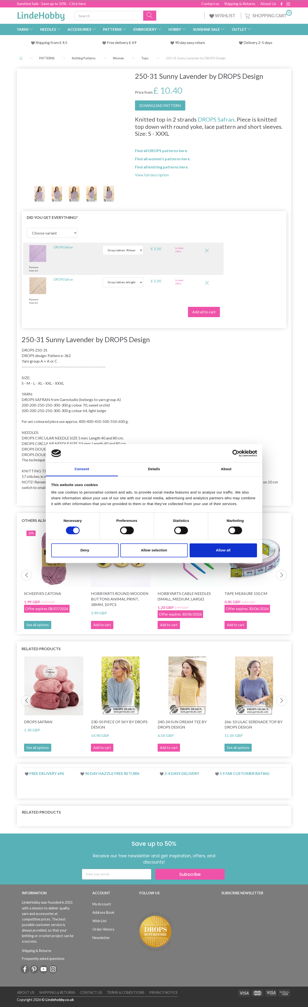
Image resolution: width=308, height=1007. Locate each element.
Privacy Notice (163, 992)
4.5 (64, 42)
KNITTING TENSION (40, 471)
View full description (152, 175)
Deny (84, 550)
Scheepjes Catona (42, 593)
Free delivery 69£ (46, 773)
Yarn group (31, 361)
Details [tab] (154, 469)
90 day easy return (190, 42)
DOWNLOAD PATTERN (160, 105)
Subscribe (190, 874)
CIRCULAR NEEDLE (52, 438)
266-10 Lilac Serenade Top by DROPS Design (253, 724)
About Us (268, 3)
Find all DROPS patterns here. (161, 150)
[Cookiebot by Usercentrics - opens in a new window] (236, 453)
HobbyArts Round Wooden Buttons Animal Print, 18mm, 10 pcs (119, 599)
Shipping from (47, 42)
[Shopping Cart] (268, 15)
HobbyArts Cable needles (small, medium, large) (184, 596)
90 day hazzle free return (112, 773)
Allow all (223, 550)
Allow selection (154, 550)
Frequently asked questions (43, 959)
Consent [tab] (82, 469)
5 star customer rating (245, 773)
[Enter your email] (116, 874)
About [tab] (226, 469)
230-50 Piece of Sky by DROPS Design (119, 724)
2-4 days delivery (181, 773)
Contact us (210, 3)
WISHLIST (222, 15)
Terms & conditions (125, 992)
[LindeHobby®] (41, 14)
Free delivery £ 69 (121, 42)
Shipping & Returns (239, 3)
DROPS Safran (216, 119)
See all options (37, 625)
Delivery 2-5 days (258, 42)
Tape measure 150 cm (246, 593)
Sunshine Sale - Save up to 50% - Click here (51, 3)
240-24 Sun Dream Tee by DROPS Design (182, 724)
